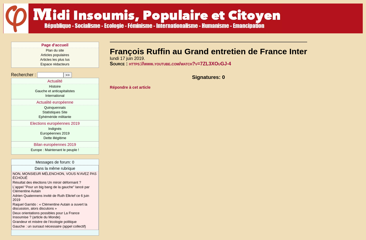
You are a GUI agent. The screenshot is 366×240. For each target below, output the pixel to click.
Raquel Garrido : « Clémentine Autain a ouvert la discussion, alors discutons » (50, 206)
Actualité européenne (54, 102)
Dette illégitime (55, 138)
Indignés (54, 129)
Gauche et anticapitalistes (55, 91)
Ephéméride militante (54, 117)
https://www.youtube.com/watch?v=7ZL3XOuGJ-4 (180, 63)
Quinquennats (55, 107)
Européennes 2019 (54, 133)
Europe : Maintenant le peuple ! (55, 150)
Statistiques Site (55, 112)
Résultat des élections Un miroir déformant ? (47, 182)
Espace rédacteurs (54, 64)
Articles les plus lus (55, 59)
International (54, 96)
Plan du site (55, 50)
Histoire (55, 86)
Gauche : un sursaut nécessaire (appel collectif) (49, 226)
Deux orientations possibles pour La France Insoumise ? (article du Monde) (46, 215)
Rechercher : (23, 74)
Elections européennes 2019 (54, 123)
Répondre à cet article (130, 87)
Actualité (54, 81)
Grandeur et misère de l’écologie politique (45, 222)
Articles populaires (55, 55)
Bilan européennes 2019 (55, 144)
